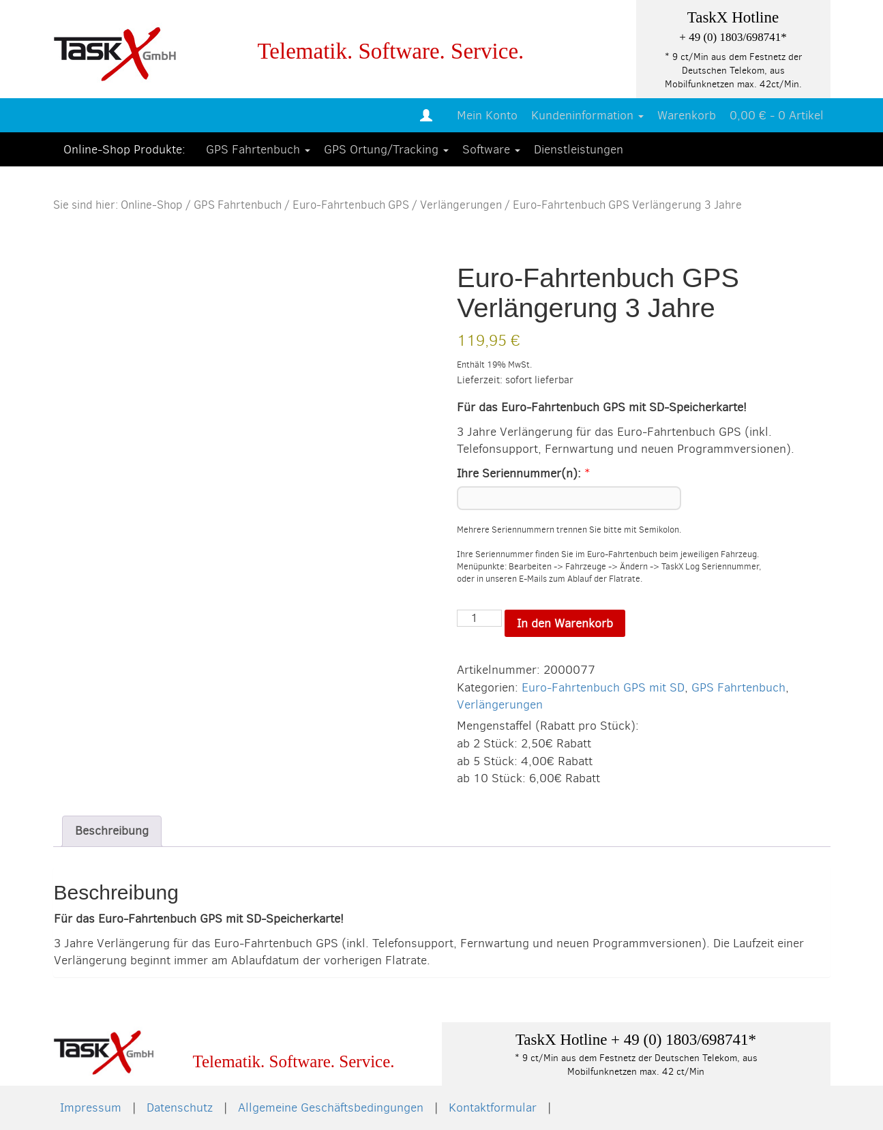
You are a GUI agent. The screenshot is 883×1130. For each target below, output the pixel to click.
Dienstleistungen (578, 149)
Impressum (90, 1107)
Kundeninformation (587, 115)
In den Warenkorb (565, 623)
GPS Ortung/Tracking (386, 149)
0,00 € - (777, 115)
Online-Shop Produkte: (124, 149)
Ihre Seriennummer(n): (519, 473)
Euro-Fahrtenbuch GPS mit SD (603, 687)
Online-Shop (152, 204)
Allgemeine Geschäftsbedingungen (330, 1107)
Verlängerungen (461, 204)
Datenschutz (180, 1107)
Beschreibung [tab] (112, 830)
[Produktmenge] (479, 618)
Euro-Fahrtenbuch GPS (351, 204)
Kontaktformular (493, 1107)
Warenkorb (686, 115)
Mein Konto (487, 115)
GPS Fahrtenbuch (258, 149)
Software (491, 149)
